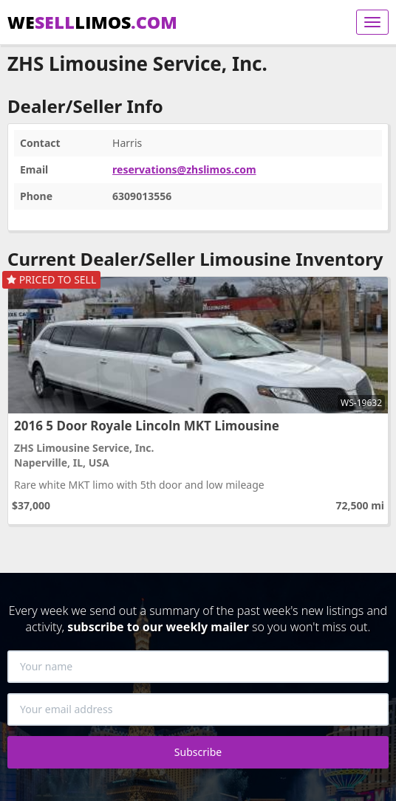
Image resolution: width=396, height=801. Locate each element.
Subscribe (198, 752)
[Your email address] (198, 709)
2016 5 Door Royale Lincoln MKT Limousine (146, 425)
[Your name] (198, 666)
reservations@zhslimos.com (184, 169)
